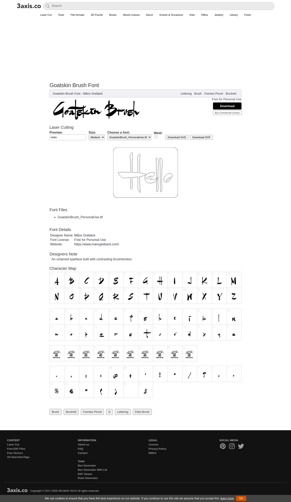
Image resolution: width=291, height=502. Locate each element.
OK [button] (241, 498)
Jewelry (218, 14)
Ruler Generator (88, 478)
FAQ (80, 448)
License (153, 444)
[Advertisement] (145, 51)
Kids (192, 14)
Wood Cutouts (131, 14)
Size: (92, 132)
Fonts (247, 14)
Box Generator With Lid (92, 469)
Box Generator (87, 465)
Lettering (185, 93)
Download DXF (201, 137)
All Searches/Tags (18, 457)
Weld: (158, 133)
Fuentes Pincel (213, 93)
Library (234, 14)
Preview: (56, 132)
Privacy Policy (157, 448)
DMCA (152, 453)
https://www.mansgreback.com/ (96, 244)
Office (204, 14)
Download (227, 106)
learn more (227, 498)
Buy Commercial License (227, 113)
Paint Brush (142, 411)
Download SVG (177, 137)
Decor (149, 14)
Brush (198, 93)
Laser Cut (46, 14)
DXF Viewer (85, 474)
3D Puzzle (97, 14)
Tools (61, 14)
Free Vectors (15, 453)
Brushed (231, 93)
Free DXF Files (16, 448)
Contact (83, 453)
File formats (77, 14)
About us (83, 444)
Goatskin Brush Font (66, 93)
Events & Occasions (171, 14)
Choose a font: (118, 132)
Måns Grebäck (93, 93)
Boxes (113, 14)
